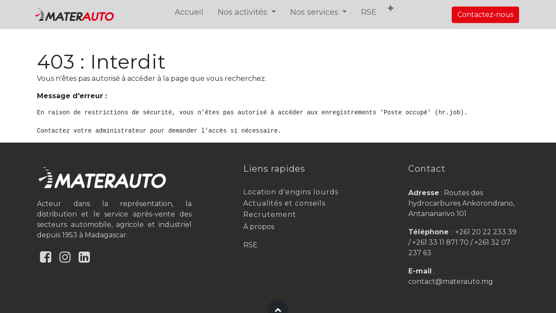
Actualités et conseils (284, 203)
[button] (392, 8)
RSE (250, 245)
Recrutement (269, 214)
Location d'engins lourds (290, 192)
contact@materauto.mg (450, 281)
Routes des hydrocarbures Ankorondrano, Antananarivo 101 (461, 203)
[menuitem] (190, 12)
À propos (258, 227)
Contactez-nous (485, 14)
